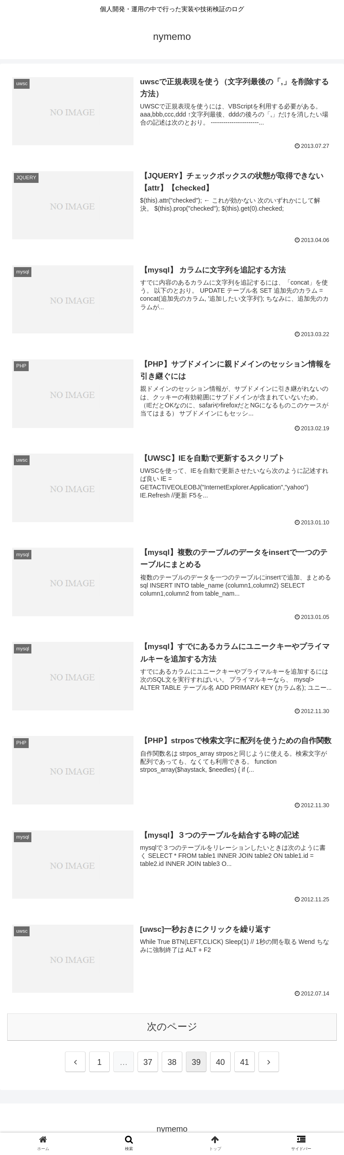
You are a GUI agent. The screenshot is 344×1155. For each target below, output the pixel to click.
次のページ (172, 1026)
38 (172, 1062)
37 (147, 1062)
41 (244, 1062)
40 (220, 1062)
